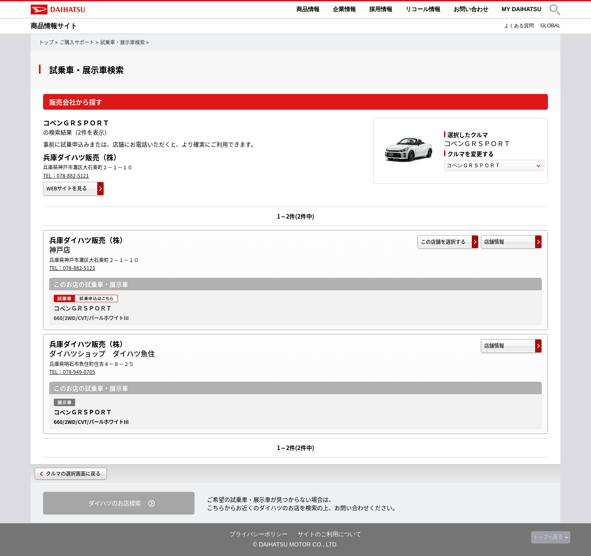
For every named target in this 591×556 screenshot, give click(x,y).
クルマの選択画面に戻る (73, 473)
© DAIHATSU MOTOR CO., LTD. (295, 544)
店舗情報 (494, 242)
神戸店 (59, 249)
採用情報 (380, 9)
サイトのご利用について (329, 534)
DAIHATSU (93, 9)
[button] (555, 9)
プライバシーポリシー (259, 534)
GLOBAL (550, 26)
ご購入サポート (77, 42)
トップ (46, 42)
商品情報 (308, 9)
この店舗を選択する (443, 242)
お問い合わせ (471, 9)
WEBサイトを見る (66, 188)
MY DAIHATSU (521, 9)
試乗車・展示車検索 (122, 42)
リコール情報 (423, 9)
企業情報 (344, 9)
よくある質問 (519, 26)
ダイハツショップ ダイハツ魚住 (102, 353)
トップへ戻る (548, 537)
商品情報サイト (54, 25)
